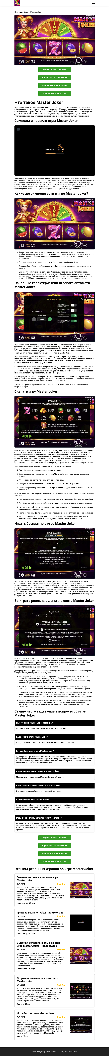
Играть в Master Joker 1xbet (54, 93)
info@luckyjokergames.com (47, 1052)
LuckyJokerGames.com (68, 1052)
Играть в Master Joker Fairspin (54, 85)
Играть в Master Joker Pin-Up (54, 77)
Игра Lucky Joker (21, 12)
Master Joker (35, 12)
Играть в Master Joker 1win (54, 69)
